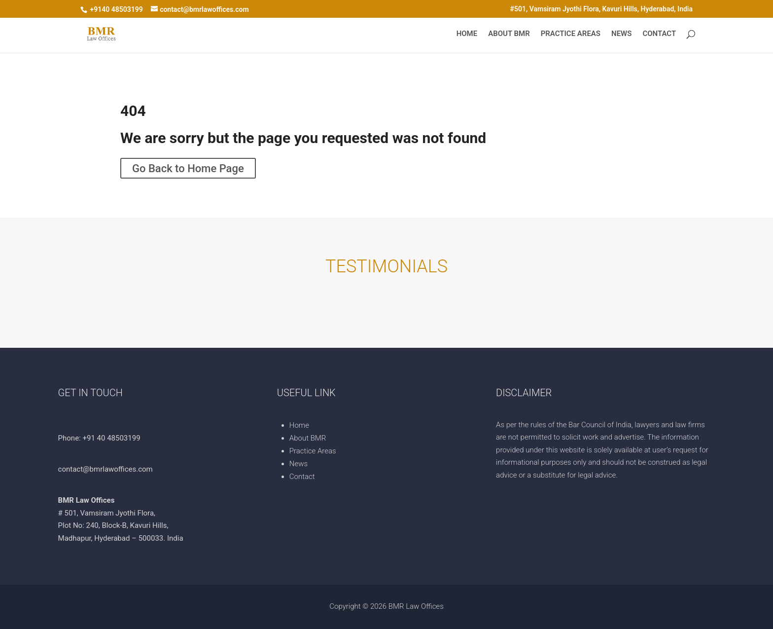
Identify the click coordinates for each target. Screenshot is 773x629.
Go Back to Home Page (188, 168)
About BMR (508, 34)
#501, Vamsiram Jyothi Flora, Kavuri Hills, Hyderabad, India (601, 9)
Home (467, 34)
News (621, 34)
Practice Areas (570, 34)
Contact (659, 34)
